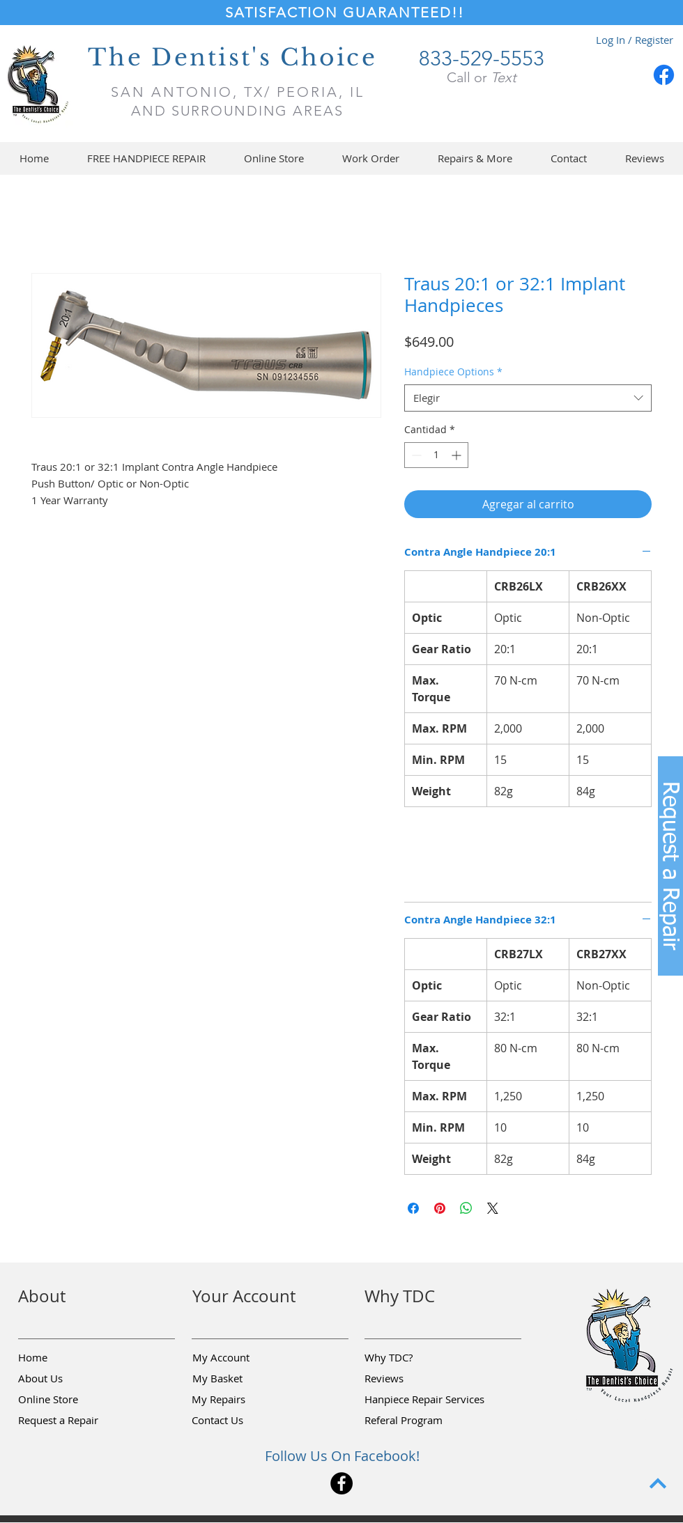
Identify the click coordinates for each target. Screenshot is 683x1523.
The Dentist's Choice (232, 57)
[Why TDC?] (413, 1358)
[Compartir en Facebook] (413, 1208)
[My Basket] (241, 1378)
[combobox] (528, 398)
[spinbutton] (436, 455)
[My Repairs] (241, 1399)
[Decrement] (415, 455)
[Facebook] (663, 74)
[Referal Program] (424, 1420)
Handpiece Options (453, 371)
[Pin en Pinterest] (439, 1208)
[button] (273, 158)
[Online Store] (67, 1399)
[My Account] (241, 1358)
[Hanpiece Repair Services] (425, 1399)
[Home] (67, 1358)
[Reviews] (413, 1378)
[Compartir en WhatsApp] (466, 1208)
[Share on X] (492, 1208)
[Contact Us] (241, 1420)
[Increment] (457, 455)
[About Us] (67, 1378)
